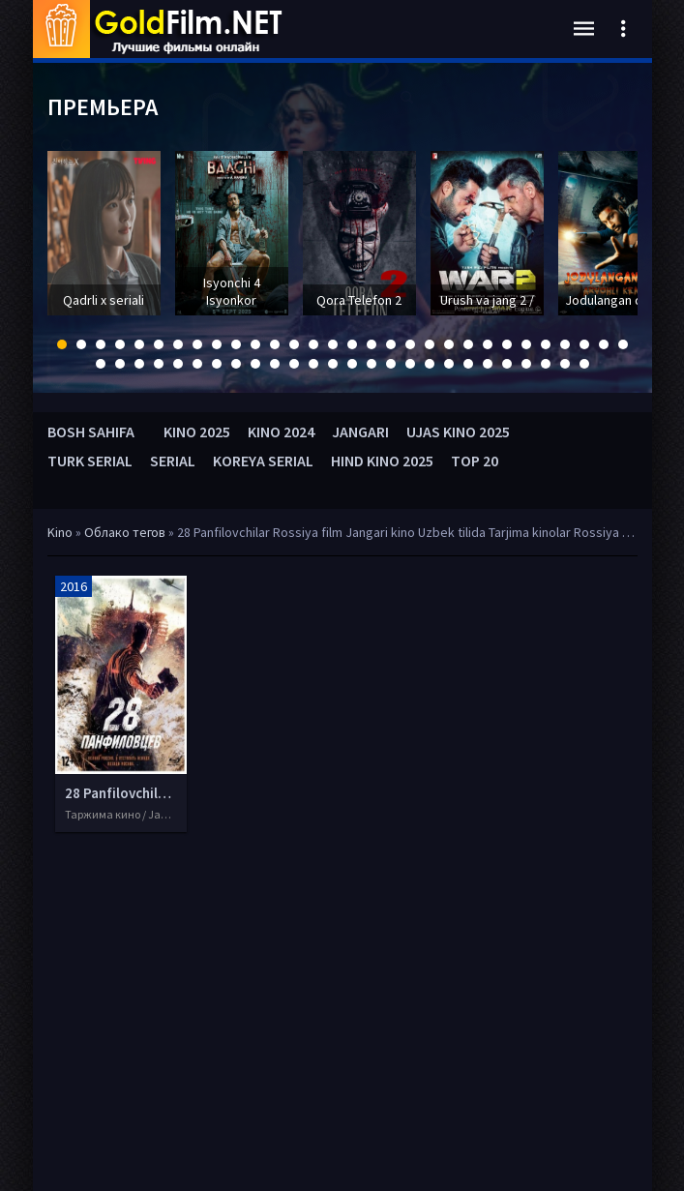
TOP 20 (474, 460)
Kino (60, 532)
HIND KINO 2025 (382, 460)
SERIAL (172, 460)
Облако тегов (124, 532)
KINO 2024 (281, 431)
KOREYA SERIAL (263, 460)
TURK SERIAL (90, 460)
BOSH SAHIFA (90, 431)
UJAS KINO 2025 (458, 431)
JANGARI (360, 431)
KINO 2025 (197, 431)
